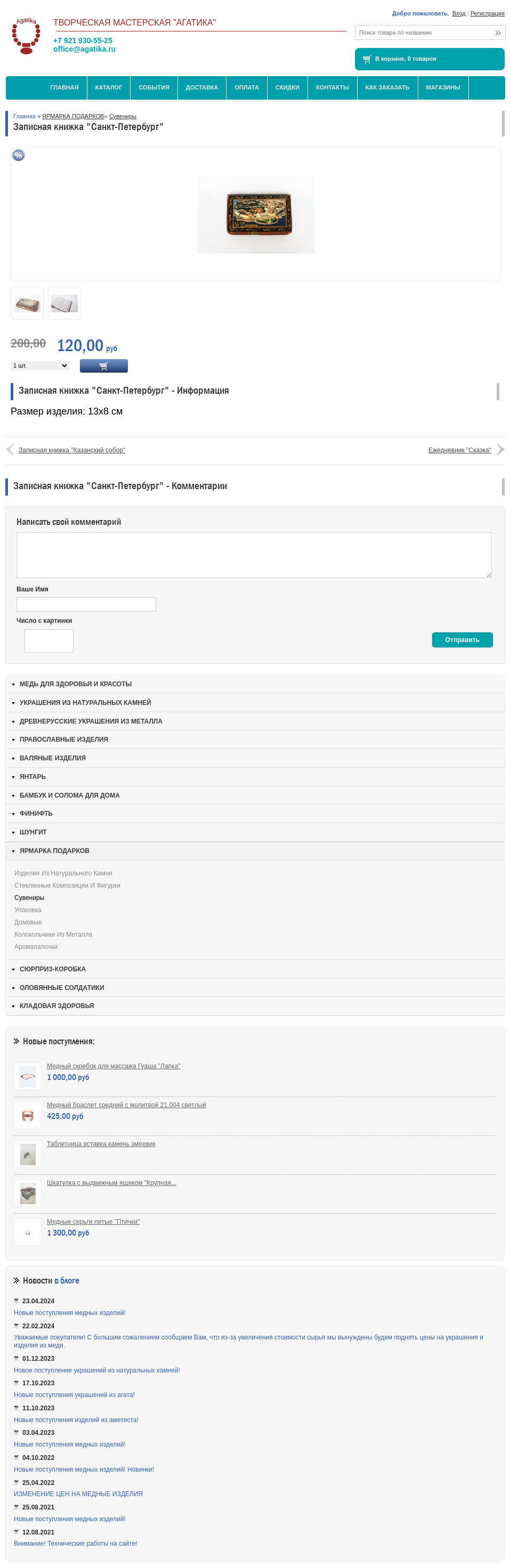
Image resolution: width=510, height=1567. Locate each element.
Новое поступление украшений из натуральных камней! (97, 1370)
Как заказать (388, 87)
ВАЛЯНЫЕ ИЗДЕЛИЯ (53, 758)
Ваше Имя (32, 589)
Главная (64, 87)
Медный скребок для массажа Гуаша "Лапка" (114, 1066)
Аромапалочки (36, 947)
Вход (459, 13)
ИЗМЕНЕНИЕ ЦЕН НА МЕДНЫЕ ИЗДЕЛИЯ (78, 1494)
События (154, 87)
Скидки (287, 87)
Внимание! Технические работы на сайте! (75, 1543)
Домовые (28, 922)
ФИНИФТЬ (36, 813)
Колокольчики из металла (53, 934)
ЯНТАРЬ (33, 777)
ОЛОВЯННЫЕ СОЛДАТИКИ (62, 988)
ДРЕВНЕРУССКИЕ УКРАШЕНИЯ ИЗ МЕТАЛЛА (91, 721)
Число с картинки (44, 620)
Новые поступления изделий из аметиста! (76, 1420)
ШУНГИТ (33, 832)
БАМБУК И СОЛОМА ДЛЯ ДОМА (70, 795)
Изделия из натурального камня (63, 873)
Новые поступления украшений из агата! (74, 1395)
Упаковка (28, 910)
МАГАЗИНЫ (443, 87)
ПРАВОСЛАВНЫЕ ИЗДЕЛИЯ (64, 739)
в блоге (66, 1280)
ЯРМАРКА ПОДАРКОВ (73, 116)
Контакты (332, 87)
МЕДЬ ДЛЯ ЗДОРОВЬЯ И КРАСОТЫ (76, 684)
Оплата (246, 87)
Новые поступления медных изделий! (70, 1313)
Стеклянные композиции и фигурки (67, 885)
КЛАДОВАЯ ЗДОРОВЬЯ (57, 1006)
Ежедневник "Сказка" (459, 450)
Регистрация (488, 13)
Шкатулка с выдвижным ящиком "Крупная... (111, 1183)
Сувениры (123, 116)
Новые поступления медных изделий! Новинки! (84, 1469)
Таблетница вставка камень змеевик (101, 1144)
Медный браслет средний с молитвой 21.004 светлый (126, 1105)
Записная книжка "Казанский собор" (72, 450)
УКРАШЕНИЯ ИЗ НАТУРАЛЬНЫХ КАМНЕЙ (85, 703)
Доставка (202, 87)
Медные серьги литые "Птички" (93, 1221)
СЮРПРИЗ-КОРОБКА (53, 969)
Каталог (109, 87)
